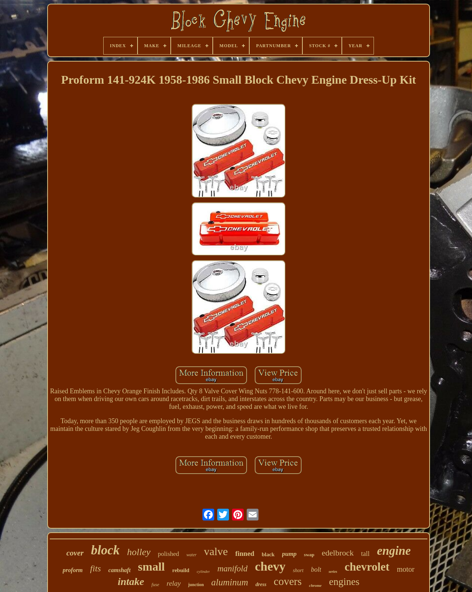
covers (288, 581)
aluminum (229, 582)
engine (394, 550)
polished (168, 553)
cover (75, 553)
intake (131, 581)
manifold (232, 568)
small (151, 566)
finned (244, 553)
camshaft (119, 570)
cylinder (203, 571)
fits (95, 568)
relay (174, 583)
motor (405, 569)
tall (365, 553)
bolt (316, 569)
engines (344, 581)
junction (196, 584)
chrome (315, 585)
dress (261, 584)
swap (309, 554)
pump (289, 553)
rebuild (180, 570)
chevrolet (366, 566)
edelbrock (338, 552)
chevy (270, 566)
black (268, 554)
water (192, 554)
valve (216, 551)
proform (73, 570)
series (333, 572)
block (105, 550)
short (298, 570)
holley (138, 552)
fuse (155, 584)
